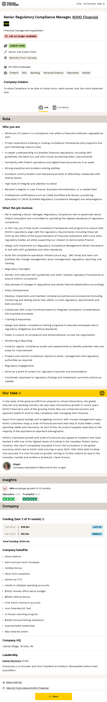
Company (60, 107)
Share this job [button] (12, 682)
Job (43, 107)
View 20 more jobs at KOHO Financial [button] (25, 687)
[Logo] (10, 4)
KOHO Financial (85, 17)
